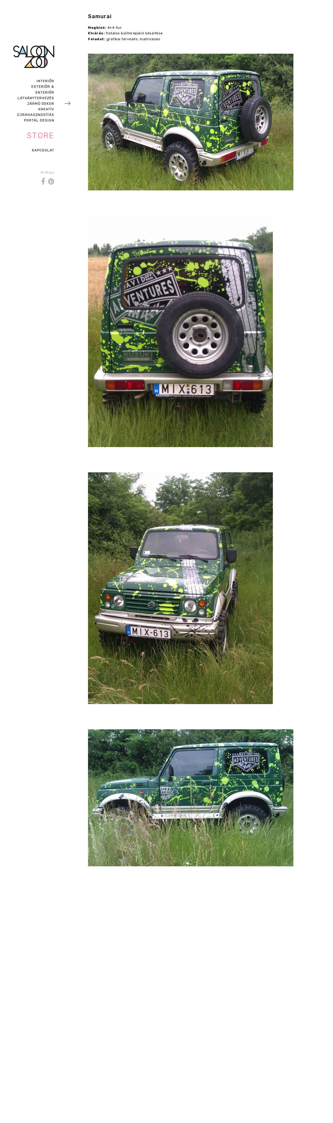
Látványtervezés (36, 98)
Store (40, 135)
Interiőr (45, 81)
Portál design (39, 120)
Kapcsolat (43, 150)
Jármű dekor (40, 104)
